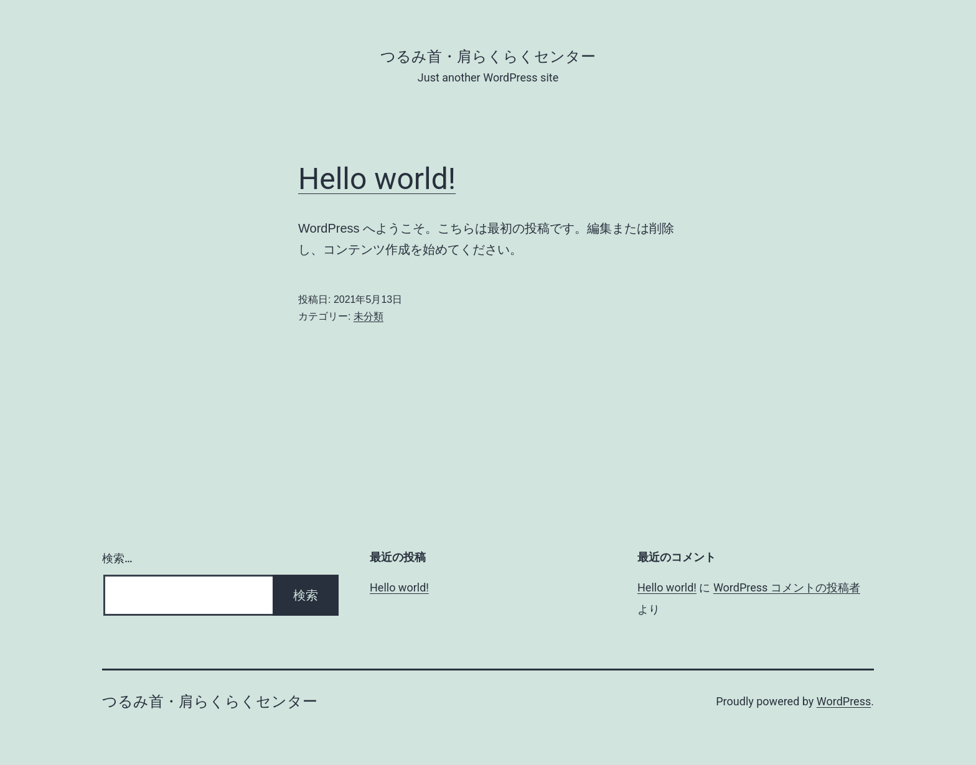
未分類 (368, 316)
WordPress (844, 701)
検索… (117, 558)
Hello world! (377, 179)
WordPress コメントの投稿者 (786, 587)
